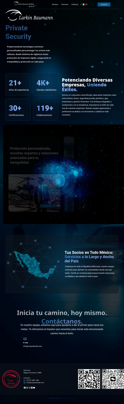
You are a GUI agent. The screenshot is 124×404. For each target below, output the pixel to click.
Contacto (104, 4)
